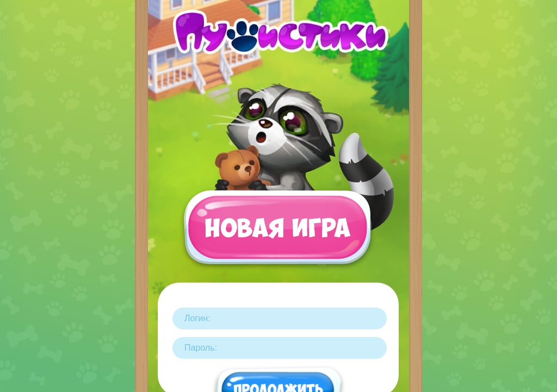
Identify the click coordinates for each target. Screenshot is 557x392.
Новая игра (277, 232)
